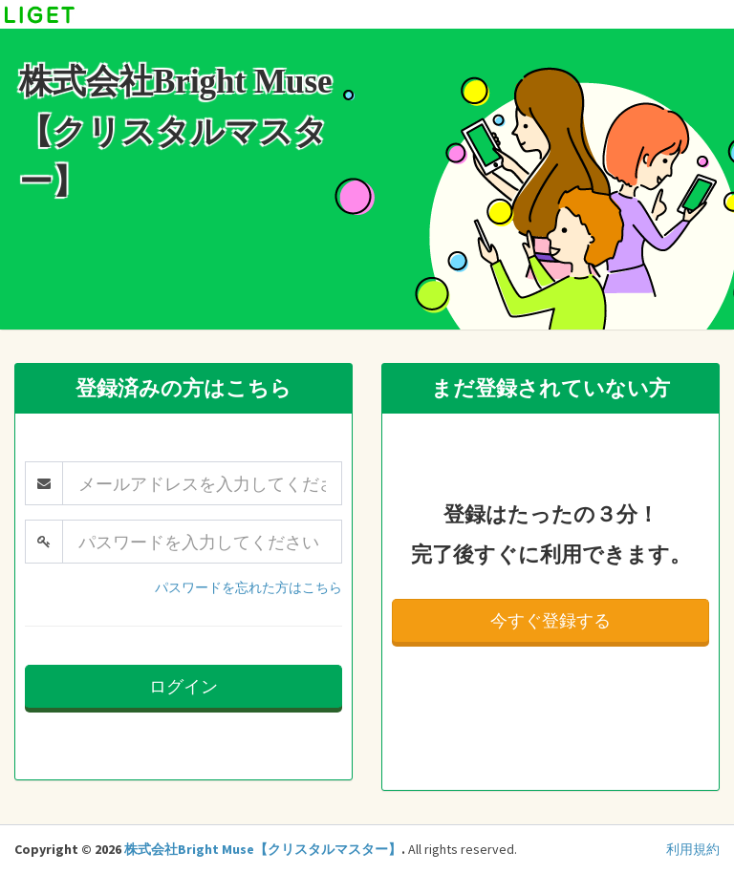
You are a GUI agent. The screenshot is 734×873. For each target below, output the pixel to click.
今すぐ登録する (550, 620)
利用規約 (693, 849)
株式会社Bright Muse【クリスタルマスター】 (262, 849)
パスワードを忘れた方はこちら (248, 587)
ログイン (183, 686)
